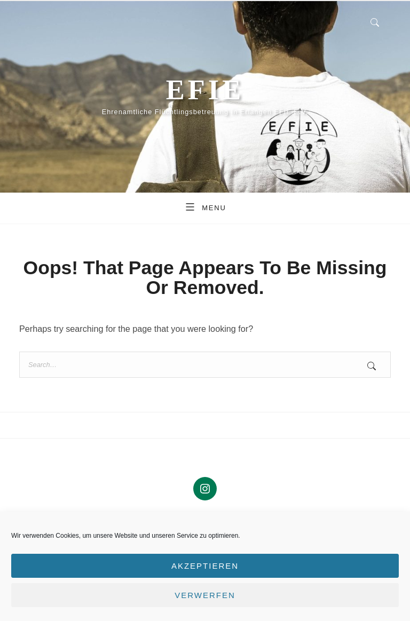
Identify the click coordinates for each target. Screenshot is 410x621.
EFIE (205, 89)
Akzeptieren (205, 565)
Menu (205, 206)
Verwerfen (205, 595)
